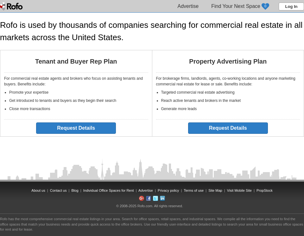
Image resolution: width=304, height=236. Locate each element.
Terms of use (194, 190)
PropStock (264, 190)
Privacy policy (168, 190)
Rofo (12, 6)
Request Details (76, 128)
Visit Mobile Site (239, 190)
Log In (291, 6)
